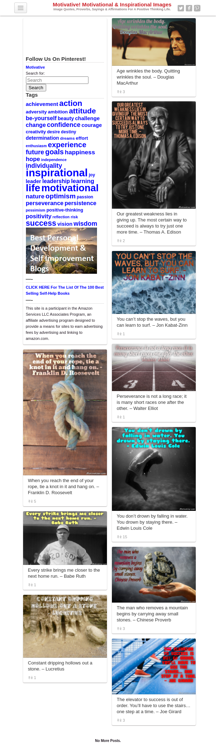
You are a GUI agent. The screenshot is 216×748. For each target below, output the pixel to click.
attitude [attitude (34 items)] (82, 111)
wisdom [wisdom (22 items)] (85, 223)
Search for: (35, 73)
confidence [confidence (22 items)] (63, 124)
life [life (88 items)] (33, 187)
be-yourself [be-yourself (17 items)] (41, 118)
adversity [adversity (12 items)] (36, 111)
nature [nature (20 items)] (35, 196)
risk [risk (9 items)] (74, 217)
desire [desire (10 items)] (53, 131)
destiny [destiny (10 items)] (68, 131)
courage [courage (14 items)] (91, 125)
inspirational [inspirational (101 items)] (57, 172)
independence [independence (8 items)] (54, 159)
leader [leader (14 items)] (33, 181)
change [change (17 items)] (36, 125)
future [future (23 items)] (35, 152)
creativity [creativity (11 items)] (36, 131)
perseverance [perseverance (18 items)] (45, 203)
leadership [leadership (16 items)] (56, 181)
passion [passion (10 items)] (85, 196)
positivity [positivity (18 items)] (39, 216)
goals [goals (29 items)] (54, 152)
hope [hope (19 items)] (33, 159)
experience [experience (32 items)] (67, 144)
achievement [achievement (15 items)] (42, 104)
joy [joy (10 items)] (92, 174)
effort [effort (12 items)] (82, 138)
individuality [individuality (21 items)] (44, 165)
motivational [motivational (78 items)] (69, 187)
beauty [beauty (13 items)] (66, 118)
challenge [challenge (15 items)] (87, 118)
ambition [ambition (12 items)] (58, 111)
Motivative (35, 67)
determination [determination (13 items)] (42, 138)
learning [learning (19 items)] (82, 181)
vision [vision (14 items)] (64, 224)
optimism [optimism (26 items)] (60, 196)
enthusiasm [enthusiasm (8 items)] (36, 146)
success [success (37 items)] (41, 223)
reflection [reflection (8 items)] (61, 217)
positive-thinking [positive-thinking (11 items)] (65, 210)
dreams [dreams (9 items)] (67, 138)
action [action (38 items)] (70, 103)
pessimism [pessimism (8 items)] (35, 210)
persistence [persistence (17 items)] (81, 203)
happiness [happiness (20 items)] (80, 152)
